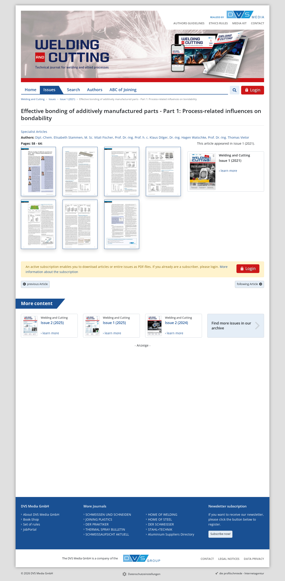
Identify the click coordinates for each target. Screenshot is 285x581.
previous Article (35, 284)
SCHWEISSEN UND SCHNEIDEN (108, 514)
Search (73, 89)
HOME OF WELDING (162, 514)
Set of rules (31, 524)
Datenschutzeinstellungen (144, 574)
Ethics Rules (218, 23)
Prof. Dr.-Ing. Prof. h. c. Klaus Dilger (141, 137)
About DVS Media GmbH (41, 514)
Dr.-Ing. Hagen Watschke (187, 137)
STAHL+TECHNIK (160, 529)
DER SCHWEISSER (161, 524)
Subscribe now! (220, 534)
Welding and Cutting (33, 99)
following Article (249, 284)
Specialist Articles (34, 131)
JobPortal (30, 529)
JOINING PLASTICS (99, 519)
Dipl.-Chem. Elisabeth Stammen (59, 137)
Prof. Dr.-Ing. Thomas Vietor (228, 137)
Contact (257, 23)
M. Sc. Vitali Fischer (98, 137)
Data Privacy (254, 559)
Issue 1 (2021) (67, 99)
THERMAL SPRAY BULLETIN (105, 529)
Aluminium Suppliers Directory (171, 534)
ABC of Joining (123, 89)
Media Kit (239, 23)
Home (30, 89)
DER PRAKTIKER (97, 524)
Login (252, 89)
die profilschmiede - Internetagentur (241, 573)
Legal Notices (228, 559)
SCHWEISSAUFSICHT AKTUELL (107, 534)
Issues (49, 89)
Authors (94, 89)
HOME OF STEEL (160, 519)
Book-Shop (31, 519)
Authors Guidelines (188, 23)
